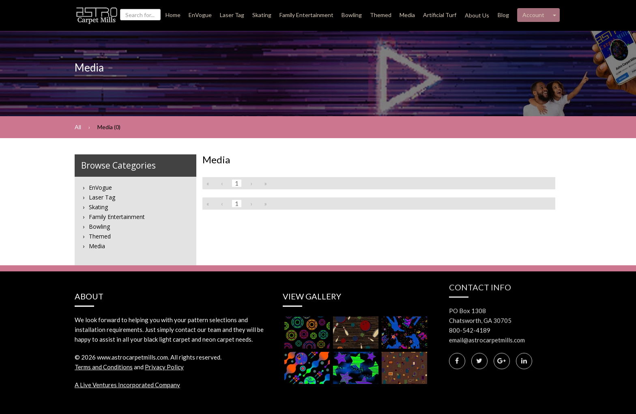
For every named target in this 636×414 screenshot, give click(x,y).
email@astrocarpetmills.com (487, 318)
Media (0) (108, 127)
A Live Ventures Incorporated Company (127, 384)
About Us (477, 15)
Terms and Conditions (104, 367)
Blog (503, 14)
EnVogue (200, 14)
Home (172, 14)
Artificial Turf (439, 14)
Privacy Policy (164, 367)
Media (407, 14)
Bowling (352, 14)
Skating (261, 14)
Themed (380, 14)
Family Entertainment (306, 14)
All (78, 127)
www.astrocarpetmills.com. (133, 357)
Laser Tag (232, 14)
